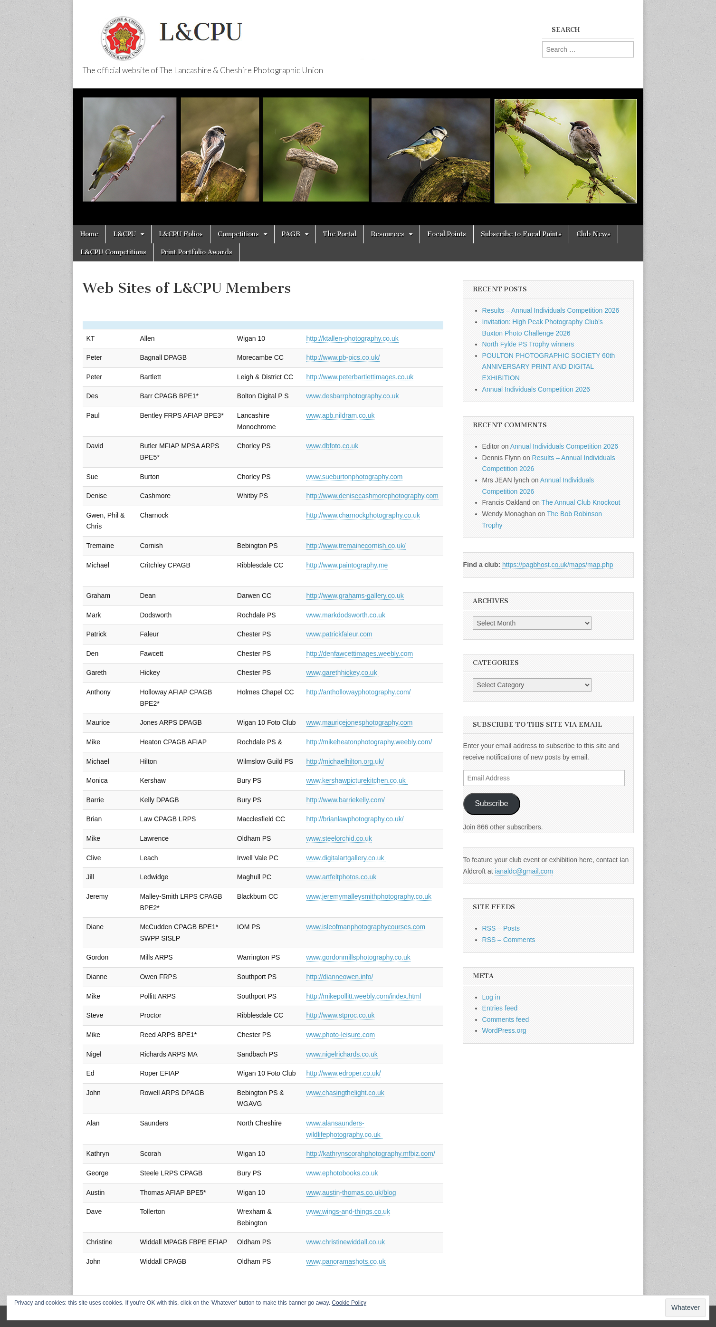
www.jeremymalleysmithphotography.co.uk (369, 896)
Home (89, 234)
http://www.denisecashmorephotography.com (372, 496)
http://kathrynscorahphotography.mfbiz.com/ (370, 1153)
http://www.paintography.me (347, 565)
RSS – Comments (508, 939)
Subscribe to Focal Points (521, 234)
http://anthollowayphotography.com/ (358, 692)
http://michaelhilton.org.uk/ (345, 761)
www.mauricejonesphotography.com (359, 722)
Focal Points (446, 234)
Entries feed (500, 1008)
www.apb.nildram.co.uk (340, 415)
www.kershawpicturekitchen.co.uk (357, 780)
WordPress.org (504, 1030)
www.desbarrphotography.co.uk (352, 396)
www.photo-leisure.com (340, 1035)
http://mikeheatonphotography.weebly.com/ (369, 742)
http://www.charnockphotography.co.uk (363, 515)
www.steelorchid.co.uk (339, 838)
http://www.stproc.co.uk (340, 1015)
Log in (491, 997)
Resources (387, 234)
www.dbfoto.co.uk (332, 446)
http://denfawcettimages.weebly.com (359, 653)
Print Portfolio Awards (196, 252)
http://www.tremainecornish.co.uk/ (356, 545)
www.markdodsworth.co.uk (346, 615)
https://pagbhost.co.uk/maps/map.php (557, 564)
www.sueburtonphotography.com (354, 477)
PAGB (291, 234)
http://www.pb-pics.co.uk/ (343, 357)
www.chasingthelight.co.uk (345, 1092)
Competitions (238, 234)
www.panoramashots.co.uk (346, 1261)
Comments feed (505, 1019)
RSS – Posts (501, 928)
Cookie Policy (349, 1302)
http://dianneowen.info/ (339, 977)
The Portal (339, 234)
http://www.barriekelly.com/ (345, 800)
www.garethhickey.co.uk (342, 672)
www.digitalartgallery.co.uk (346, 858)
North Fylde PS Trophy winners (528, 344)
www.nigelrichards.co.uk (342, 1054)
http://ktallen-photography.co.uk (352, 338)
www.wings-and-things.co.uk (348, 1211)
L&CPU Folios (181, 234)
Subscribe (491, 803)
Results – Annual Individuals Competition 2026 (551, 310)
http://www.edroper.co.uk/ (343, 1073)
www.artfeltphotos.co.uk (341, 877)
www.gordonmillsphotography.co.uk (358, 957)
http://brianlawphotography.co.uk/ (355, 819)
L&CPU (124, 234)
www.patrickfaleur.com (339, 634)
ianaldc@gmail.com (524, 871)
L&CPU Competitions (113, 252)
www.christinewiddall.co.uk (345, 1242)
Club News (593, 234)
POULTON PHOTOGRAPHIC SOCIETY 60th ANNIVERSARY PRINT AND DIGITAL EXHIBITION (548, 367)
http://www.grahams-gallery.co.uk (355, 595)
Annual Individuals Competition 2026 (536, 389)
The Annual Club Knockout (581, 502)
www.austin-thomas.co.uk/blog (351, 1192)
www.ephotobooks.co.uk (342, 1173)
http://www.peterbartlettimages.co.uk (360, 377)
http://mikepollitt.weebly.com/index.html (363, 996)
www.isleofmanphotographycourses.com (366, 927)
